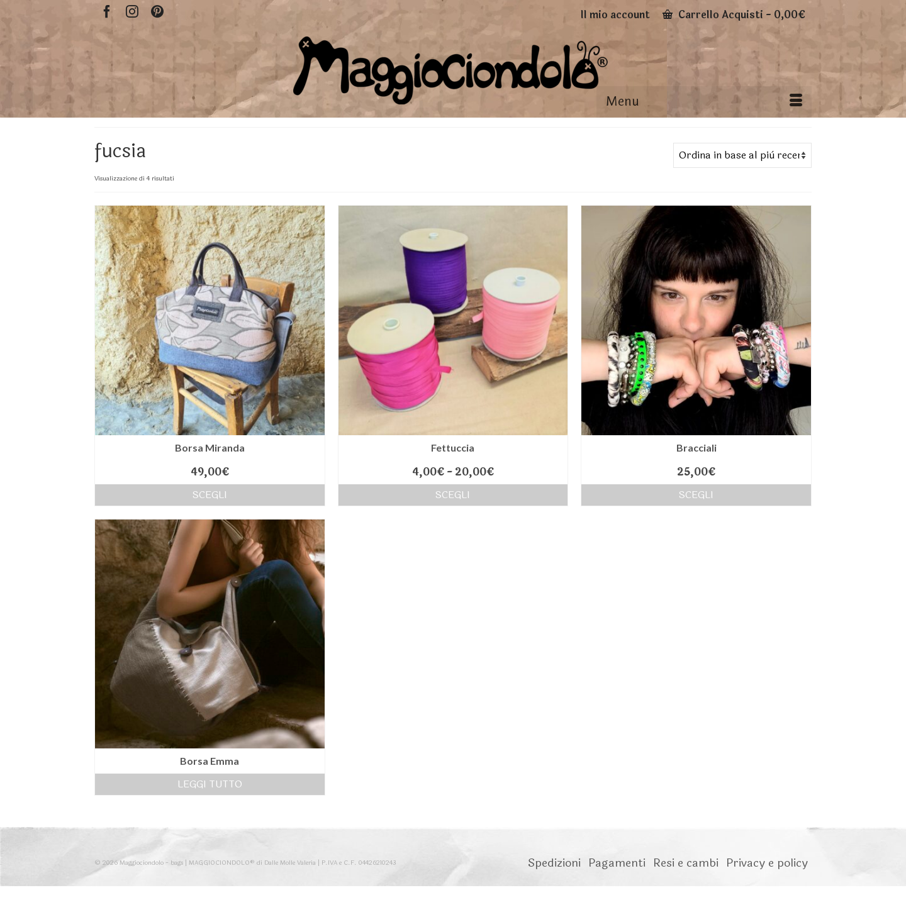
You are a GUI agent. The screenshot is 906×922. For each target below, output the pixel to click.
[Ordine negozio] (742, 155)
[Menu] (704, 102)
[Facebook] (107, 11)
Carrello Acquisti (734, 15)
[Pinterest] (157, 11)
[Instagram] (132, 11)
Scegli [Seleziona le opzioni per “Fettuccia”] (452, 495)
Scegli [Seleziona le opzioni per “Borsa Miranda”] (210, 495)
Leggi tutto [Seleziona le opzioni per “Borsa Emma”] (209, 784)
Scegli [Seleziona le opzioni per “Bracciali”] (696, 495)
